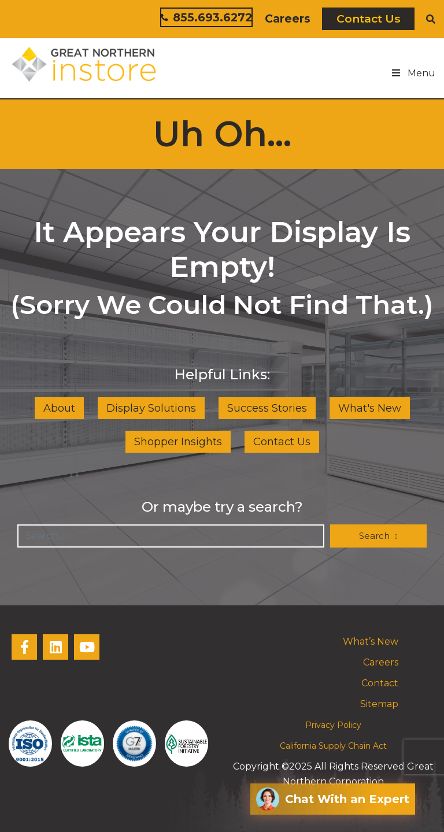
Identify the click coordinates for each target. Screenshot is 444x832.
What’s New (370, 641)
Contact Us (368, 18)
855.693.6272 (206, 17)
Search (375, 535)
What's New (369, 408)
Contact (379, 683)
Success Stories (267, 408)
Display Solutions (151, 408)
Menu (412, 73)
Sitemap (379, 703)
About (59, 408)
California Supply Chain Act (333, 746)
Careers (287, 18)
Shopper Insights (178, 441)
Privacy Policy (333, 725)
